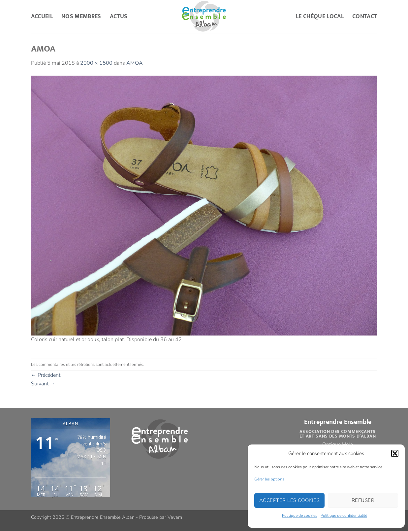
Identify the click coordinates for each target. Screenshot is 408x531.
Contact (364, 16)
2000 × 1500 (96, 63)
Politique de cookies (299, 515)
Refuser (363, 500)
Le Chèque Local (320, 16)
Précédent (45, 375)
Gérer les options (269, 479)
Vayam (175, 517)
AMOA (134, 63)
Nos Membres (81, 16)
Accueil (42, 16)
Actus (119, 16)
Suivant (43, 383)
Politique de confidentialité (344, 515)
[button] (395, 453)
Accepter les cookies (289, 500)
